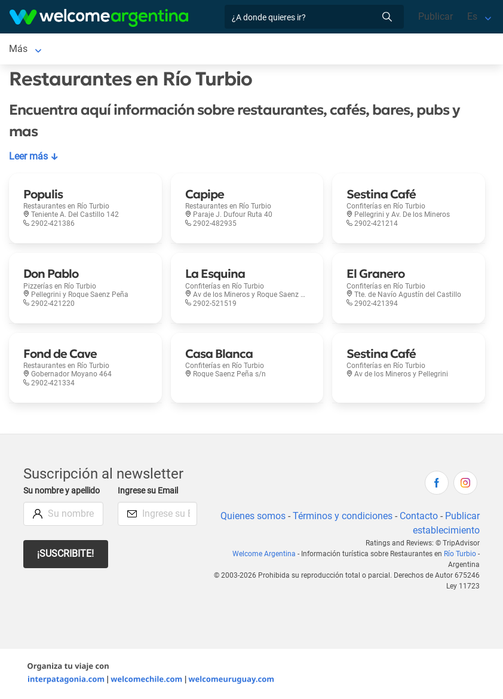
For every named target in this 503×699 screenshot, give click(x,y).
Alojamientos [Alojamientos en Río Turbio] (94, 48)
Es (472, 16)
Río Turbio (460, 554)
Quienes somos (250, 516)
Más (311, 48)
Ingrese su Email (150, 491)
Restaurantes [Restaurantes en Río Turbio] (260, 48)
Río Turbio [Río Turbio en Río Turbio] (30, 48)
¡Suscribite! (66, 566)
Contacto (418, 516)
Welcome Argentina (266, 554)
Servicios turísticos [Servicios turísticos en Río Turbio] (176, 48)
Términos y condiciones (341, 516)
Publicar (435, 16)
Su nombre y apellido (47, 497)
